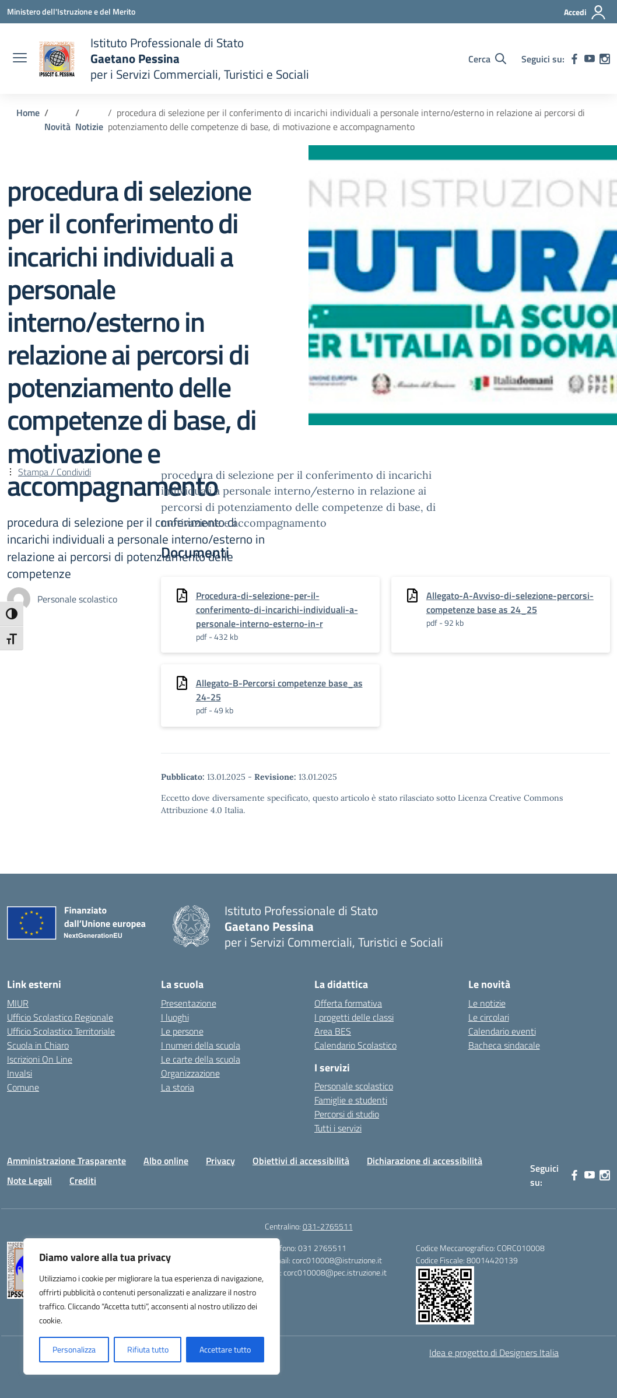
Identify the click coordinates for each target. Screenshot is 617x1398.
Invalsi (19, 1073)
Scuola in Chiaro (38, 1045)
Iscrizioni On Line (39, 1059)
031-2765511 (328, 1226)
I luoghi (175, 1017)
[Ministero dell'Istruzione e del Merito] (71, 11)
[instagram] (605, 59)
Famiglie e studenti (350, 1100)
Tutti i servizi (338, 1128)
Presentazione (188, 1003)
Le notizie (487, 1003)
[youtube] (589, 59)
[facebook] (574, 59)
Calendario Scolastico (355, 1045)
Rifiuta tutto (148, 1349)
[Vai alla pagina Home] (28, 113)
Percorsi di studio (346, 1114)
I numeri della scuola (200, 1045)
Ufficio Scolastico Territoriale (61, 1031)
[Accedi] (585, 12)
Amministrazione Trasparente (66, 1161)
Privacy (220, 1161)
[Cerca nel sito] (487, 58)
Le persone (182, 1031)
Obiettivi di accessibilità (301, 1161)
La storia (177, 1087)
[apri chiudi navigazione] (20, 59)
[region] (151, 1306)
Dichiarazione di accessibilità (424, 1161)
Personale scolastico (353, 1086)
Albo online (165, 1161)
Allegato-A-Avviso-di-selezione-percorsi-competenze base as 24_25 (510, 602)
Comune (23, 1087)
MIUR (18, 1003)
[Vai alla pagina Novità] (57, 127)
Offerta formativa (348, 1003)
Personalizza (74, 1349)
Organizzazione (190, 1073)
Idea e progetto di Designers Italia (494, 1353)
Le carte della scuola (200, 1059)
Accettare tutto (225, 1349)
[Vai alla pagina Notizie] (89, 127)
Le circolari (488, 1017)
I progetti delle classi (354, 1017)
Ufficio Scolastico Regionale (60, 1017)
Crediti (82, 1180)
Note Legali (29, 1180)
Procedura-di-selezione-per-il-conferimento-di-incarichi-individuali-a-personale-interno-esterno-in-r (277, 609)
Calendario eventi (502, 1031)
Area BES (332, 1031)
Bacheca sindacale (504, 1045)
